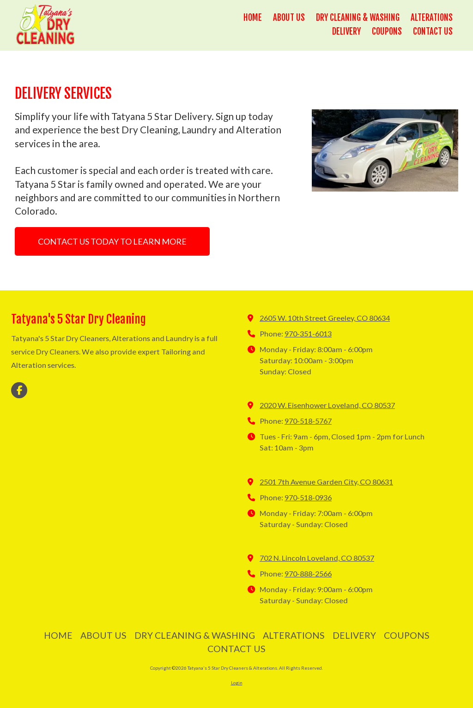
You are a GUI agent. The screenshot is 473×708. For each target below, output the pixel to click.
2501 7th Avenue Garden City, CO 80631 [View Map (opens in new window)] (326, 481)
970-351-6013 (308, 333)
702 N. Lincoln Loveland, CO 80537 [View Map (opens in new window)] (317, 557)
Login (237, 682)
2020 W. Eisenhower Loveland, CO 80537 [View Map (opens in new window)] (327, 405)
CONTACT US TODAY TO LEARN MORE (112, 241)
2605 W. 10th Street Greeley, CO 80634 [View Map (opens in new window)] (325, 317)
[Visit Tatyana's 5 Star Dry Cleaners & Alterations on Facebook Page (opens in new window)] (19, 390)
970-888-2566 (308, 573)
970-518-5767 (308, 420)
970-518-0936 (308, 497)
